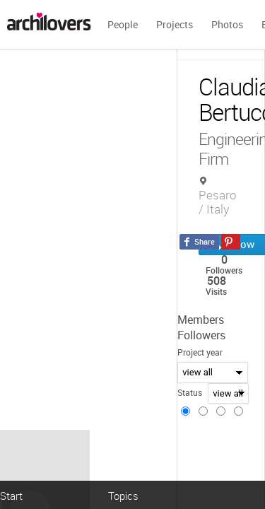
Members (200, 319)
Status (189, 392)
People (122, 24)
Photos (227, 24)
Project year (200, 352)
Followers (201, 335)
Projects (174, 24)
